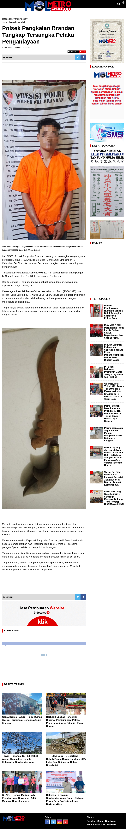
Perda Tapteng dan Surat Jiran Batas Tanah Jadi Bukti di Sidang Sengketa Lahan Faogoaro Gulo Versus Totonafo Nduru (113, 456)
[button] (123, 1)
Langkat (21, 22)
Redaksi (91, 821)
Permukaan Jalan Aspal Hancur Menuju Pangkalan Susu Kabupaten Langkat (113, 434)
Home (4, 22)
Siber (100, 821)
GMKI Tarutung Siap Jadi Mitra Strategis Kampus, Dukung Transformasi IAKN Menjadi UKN (114, 497)
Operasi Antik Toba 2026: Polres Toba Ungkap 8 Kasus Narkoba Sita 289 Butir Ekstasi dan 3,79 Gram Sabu (114, 391)
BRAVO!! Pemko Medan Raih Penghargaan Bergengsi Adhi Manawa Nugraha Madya (19, 798)
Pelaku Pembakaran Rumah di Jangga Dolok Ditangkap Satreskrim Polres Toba (113, 311)
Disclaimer (111, 821)
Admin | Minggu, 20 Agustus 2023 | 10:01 (16, 47)
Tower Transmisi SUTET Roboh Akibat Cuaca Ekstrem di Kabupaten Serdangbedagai (20, 759)
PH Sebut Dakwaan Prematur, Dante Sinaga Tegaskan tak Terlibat (113, 372)
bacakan (73, 51)
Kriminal (12, 22)
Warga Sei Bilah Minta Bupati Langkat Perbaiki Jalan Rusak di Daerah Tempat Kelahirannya (113, 478)
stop (82, 51)
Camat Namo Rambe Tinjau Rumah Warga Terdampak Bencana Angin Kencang (22, 720)
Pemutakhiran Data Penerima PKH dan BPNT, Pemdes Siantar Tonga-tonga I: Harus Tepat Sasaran (113, 413)
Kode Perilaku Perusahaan (101, 824)
